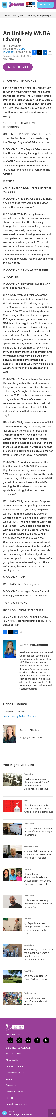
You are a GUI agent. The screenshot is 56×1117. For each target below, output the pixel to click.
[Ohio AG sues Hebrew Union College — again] (12, 976)
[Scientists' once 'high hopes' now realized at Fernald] (12, 998)
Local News (29, 823)
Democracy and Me (15, 1091)
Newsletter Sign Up (15, 1072)
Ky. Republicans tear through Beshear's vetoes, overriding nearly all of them (37, 928)
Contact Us (11, 1085)
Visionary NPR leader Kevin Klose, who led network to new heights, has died (38, 854)
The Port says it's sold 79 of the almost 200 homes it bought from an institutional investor (38, 954)
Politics (27, 869)
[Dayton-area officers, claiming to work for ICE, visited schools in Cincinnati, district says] (12, 779)
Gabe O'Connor (14, 50)
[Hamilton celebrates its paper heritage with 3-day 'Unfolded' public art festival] (12, 806)
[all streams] (52, 1113)
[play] (4, 1113)
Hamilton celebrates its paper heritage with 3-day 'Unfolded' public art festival (38, 808)
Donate (46, 4)
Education (28, 774)
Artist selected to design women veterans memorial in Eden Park (38, 903)
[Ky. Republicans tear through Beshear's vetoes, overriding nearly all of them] (12, 924)
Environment (30, 993)
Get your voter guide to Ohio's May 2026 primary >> (28, 15)
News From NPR (31, 846)
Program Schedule (14, 1066)
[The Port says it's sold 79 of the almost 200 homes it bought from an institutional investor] (12, 950)
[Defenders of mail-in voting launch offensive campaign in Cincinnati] (12, 829)
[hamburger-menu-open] (4, 5)
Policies (9, 1098)
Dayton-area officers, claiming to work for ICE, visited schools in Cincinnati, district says (37, 783)
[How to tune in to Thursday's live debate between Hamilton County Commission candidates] (12, 874)
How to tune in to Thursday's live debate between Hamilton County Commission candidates (37, 879)
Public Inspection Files (16, 1104)
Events (9, 1079)
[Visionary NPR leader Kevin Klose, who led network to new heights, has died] (12, 851)
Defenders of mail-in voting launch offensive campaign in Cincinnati (38, 831)
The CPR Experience (15, 1053)
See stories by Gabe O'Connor (19, 716)
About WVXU (12, 1060)
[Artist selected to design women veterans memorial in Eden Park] (12, 901)
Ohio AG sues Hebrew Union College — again (36, 977)
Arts (26, 800)
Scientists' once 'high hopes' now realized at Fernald (35, 1001)
